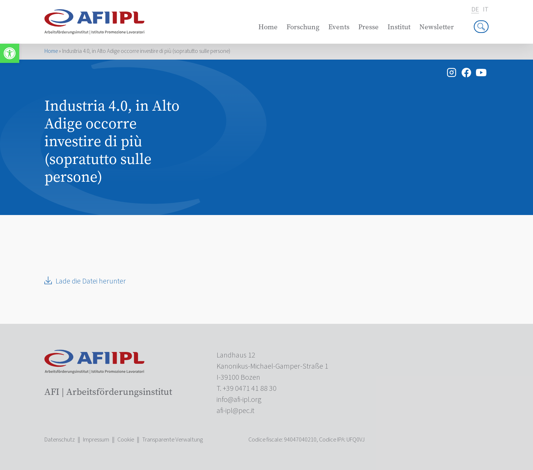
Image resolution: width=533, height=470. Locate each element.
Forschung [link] (302, 26)
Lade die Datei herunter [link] (91, 281)
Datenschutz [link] (59, 440)
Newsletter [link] (436, 26)
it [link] (486, 9)
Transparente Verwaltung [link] (172, 440)
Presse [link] (368, 26)
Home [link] (268, 26)
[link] (9, 53)
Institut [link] (399, 26)
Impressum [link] (96, 440)
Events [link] (338, 26)
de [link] (475, 9)
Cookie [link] (125, 440)
